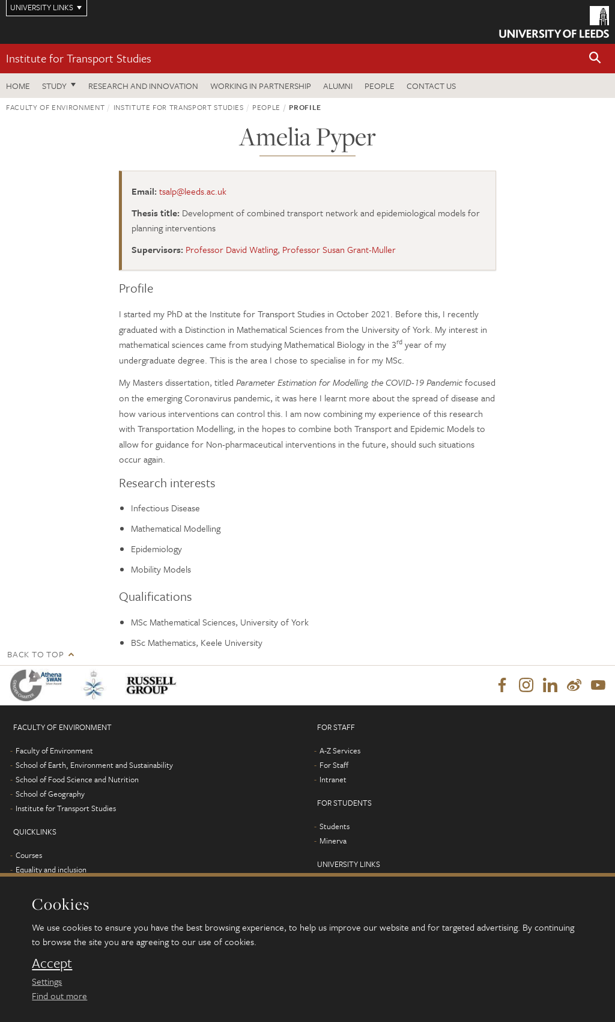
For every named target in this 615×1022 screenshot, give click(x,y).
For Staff (334, 765)
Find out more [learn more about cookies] (59, 995)
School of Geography (50, 794)
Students (335, 826)
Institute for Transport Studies (78, 58)
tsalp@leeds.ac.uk (192, 191)
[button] (595, 58)
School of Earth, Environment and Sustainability (94, 765)
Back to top (35, 654)
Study (54, 85)
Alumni (338, 85)
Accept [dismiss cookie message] (52, 963)
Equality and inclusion (51, 869)
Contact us (431, 85)
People (380, 85)
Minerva (333, 841)
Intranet (333, 779)
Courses (29, 855)
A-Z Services (340, 750)
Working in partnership (260, 85)
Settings (47, 981)
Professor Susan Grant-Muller (339, 249)
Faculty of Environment (55, 107)
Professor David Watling (231, 249)
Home (18, 85)
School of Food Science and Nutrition (77, 779)
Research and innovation (143, 85)
